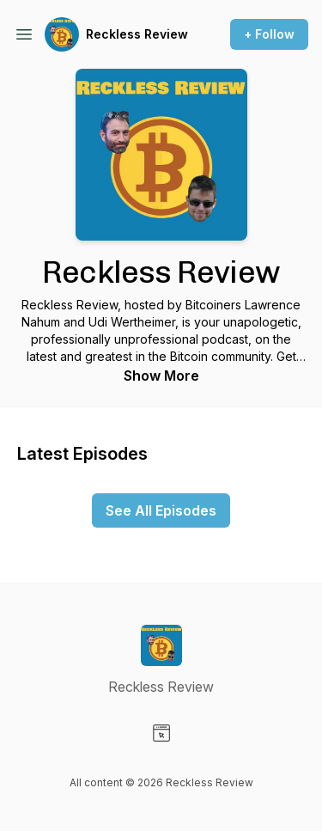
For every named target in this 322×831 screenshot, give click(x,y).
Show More (161, 375)
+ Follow (269, 34)
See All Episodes (161, 510)
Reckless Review (137, 34)
